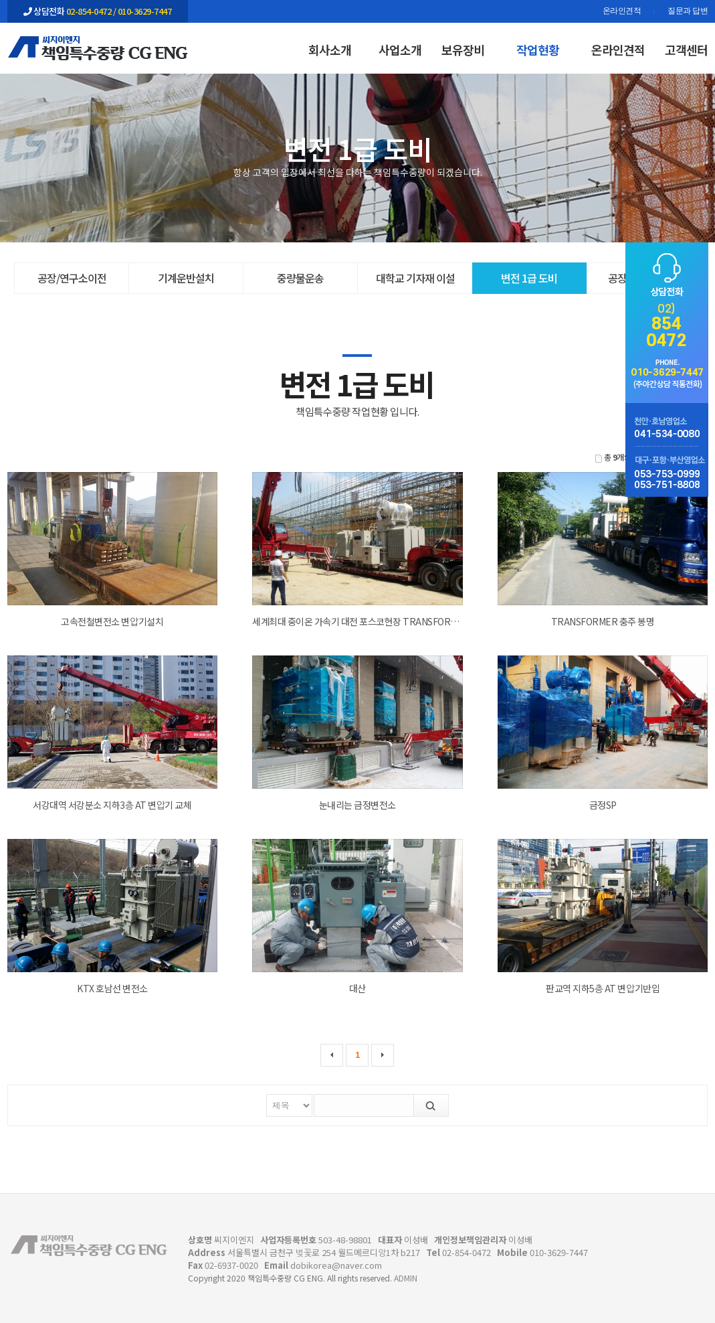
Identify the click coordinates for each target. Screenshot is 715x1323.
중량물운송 (300, 278)
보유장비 (462, 49)
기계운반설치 (186, 278)
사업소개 (400, 49)
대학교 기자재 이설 (415, 278)
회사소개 (329, 49)
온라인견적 (622, 11)
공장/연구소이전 (71, 278)
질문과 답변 (688, 11)
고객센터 (686, 49)
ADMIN (405, 1277)
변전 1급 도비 (529, 278)
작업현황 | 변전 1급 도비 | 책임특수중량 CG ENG (98, 47)
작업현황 (537, 49)
